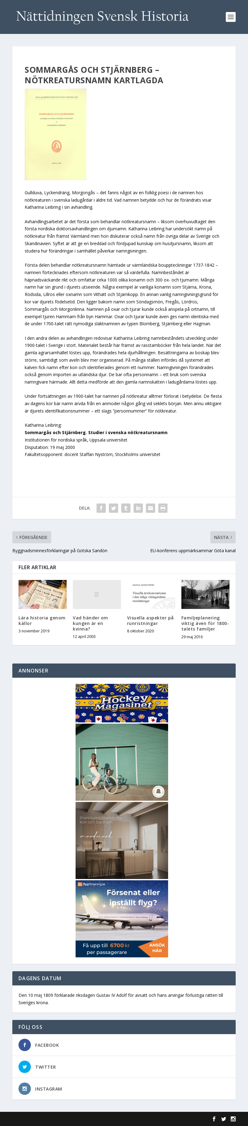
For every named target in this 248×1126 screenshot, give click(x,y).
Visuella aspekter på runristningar (150, 620)
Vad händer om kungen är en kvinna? (90, 623)
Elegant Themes (55, 1119)
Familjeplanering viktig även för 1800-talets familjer (205, 623)
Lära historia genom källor (42, 620)
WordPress (112, 1119)
